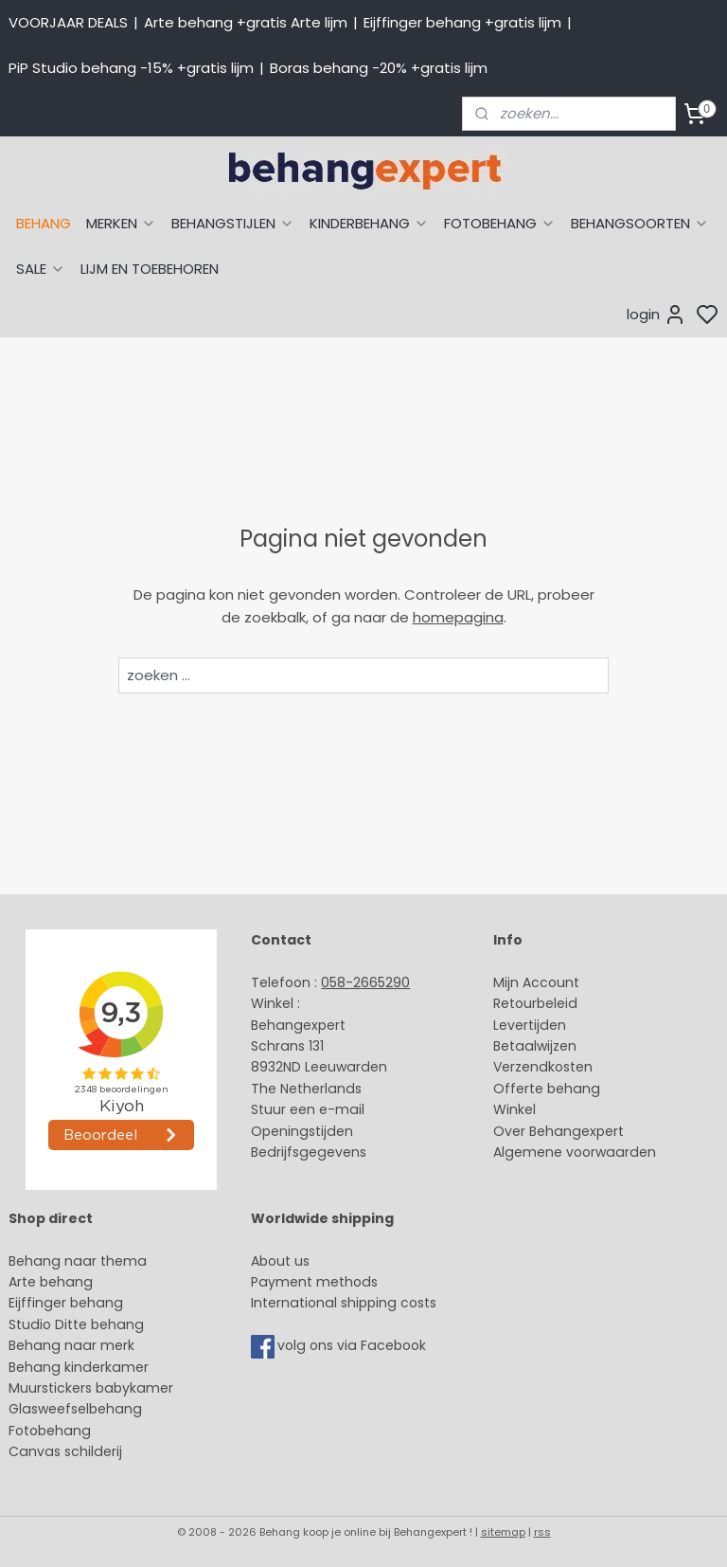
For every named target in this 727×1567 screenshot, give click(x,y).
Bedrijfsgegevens (308, 1152)
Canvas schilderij (65, 1451)
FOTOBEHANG (500, 223)
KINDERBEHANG (369, 223)
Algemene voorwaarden (574, 1152)
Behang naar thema (78, 1261)
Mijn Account (536, 982)
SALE (40, 269)
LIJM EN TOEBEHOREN (149, 269)
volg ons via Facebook (353, 1346)
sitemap (503, 1532)
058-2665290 (365, 982)
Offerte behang (546, 1088)
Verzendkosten (543, 1066)
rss (542, 1532)
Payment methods (314, 1281)
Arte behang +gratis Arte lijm (245, 22)
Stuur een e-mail (309, 1109)
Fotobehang (50, 1430)
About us (280, 1261)
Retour (515, 1003)
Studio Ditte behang (76, 1324)
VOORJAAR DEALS (68, 22)
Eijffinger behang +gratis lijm (462, 22)
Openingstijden (302, 1131)
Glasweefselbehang (75, 1408)
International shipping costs (343, 1302)
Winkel (514, 1109)
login (656, 314)
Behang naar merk (71, 1345)
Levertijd (521, 1025)
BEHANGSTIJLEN (232, 223)
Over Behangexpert (558, 1131)
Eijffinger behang (66, 1302)
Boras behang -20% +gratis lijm (379, 68)
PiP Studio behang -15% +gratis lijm (131, 68)
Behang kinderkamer (79, 1367)
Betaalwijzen (534, 1045)
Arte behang (51, 1281)
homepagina (458, 617)
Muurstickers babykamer (91, 1387)
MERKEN (121, 223)
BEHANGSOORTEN (640, 223)
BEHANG (43, 223)
